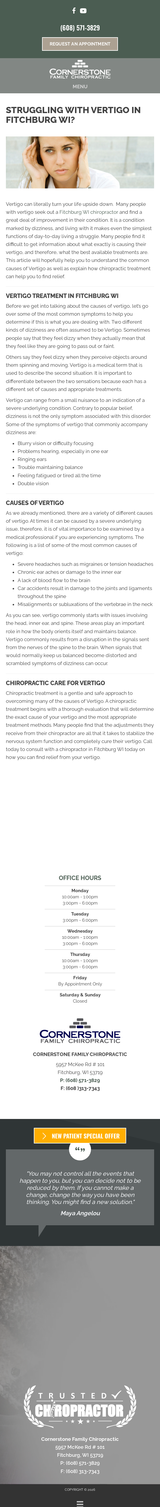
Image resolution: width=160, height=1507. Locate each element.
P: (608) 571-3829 (80, 1080)
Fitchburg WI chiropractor (88, 212)
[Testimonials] (80, 1187)
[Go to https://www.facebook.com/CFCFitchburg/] (74, 11)
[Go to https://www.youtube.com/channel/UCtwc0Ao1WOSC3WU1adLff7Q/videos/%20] (83, 11)
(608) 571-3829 (80, 27)
